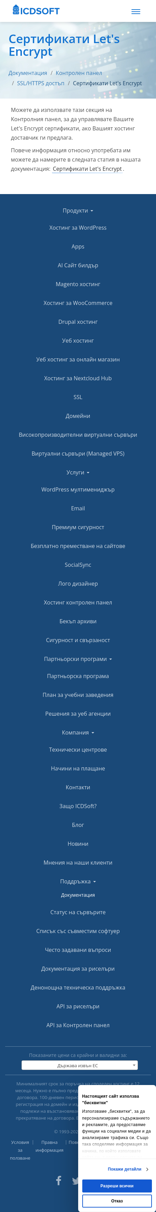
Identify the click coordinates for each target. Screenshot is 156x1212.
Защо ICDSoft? (78, 806)
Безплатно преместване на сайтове (78, 546)
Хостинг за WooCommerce (78, 303)
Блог (78, 825)
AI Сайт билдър (78, 265)
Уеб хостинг (78, 340)
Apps (78, 246)
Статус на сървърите (77, 912)
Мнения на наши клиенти (78, 862)
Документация (28, 73)
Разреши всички (116, 1186)
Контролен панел (79, 73)
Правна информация (49, 1146)
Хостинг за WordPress (78, 227)
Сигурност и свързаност (78, 640)
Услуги (78, 472)
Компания (78, 732)
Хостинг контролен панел (78, 602)
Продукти (78, 210)
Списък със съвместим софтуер (78, 931)
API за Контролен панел (78, 1025)
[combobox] (80, 1065)
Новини (78, 843)
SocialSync (78, 565)
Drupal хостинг (78, 322)
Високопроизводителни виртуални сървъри (78, 434)
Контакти (78, 787)
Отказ (117, 1201)
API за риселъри (78, 1006)
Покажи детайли (124, 1169)
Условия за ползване (20, 1150)
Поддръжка (78, 881)
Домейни (78, 416)
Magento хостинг (78, 284)
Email (78, 508)
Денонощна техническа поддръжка (78, 987)
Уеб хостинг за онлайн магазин (78, 359)
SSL (78, 397)
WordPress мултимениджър (78, 489)
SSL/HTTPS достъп (41, 83)
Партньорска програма (78, 676)
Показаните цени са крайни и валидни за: (78, 1055)
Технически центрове (78, 749)
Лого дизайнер (78, 583)
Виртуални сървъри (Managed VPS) (77, 453)
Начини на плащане (78, 768)
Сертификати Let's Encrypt (107, 83)
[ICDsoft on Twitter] (76, 1180)
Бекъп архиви (78, 621)
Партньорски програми (78, 659)
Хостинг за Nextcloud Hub (78, 378)
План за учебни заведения (78, 695)
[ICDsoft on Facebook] (58, 1180)
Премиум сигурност (78, 527)
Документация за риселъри (78, 968)
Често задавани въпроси (78, 950)
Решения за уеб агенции (78, 713)
